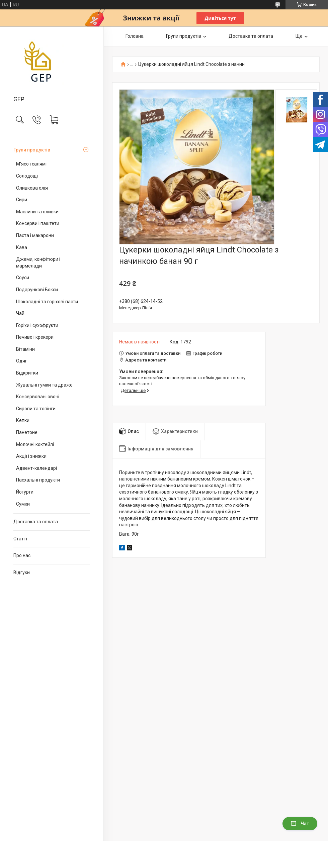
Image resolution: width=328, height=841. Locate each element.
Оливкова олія (32, 188)
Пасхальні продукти (38, 480)
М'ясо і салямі (31, 164)
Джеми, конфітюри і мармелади (38, 262)
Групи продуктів (31, 149)
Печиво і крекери (35, 337)
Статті (20, 538)
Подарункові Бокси (37, 289)
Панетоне (26, 432)
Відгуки (21, 572)
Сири (21, 199)
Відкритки (27, 373)
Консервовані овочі (37, 396)
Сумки (23, 504)
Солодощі (27, 176)
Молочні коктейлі (35, 444)
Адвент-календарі (36, 468)
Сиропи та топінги (36, 408)
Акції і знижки (31, 456)
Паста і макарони (35, 235)
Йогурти (24, 492)
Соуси (22, 277)
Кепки (22, 420)
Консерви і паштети (37, 223)
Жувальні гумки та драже (44, 385)
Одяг (21, 360)
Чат (300, 824)
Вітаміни (25, 349)
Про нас (21, 555)
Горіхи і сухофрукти (37, 325)
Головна (135, 36)
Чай (20, 313)
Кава (21, 247)
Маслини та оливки (37, 211)
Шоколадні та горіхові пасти (47, 301)
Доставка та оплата (35, 521)
